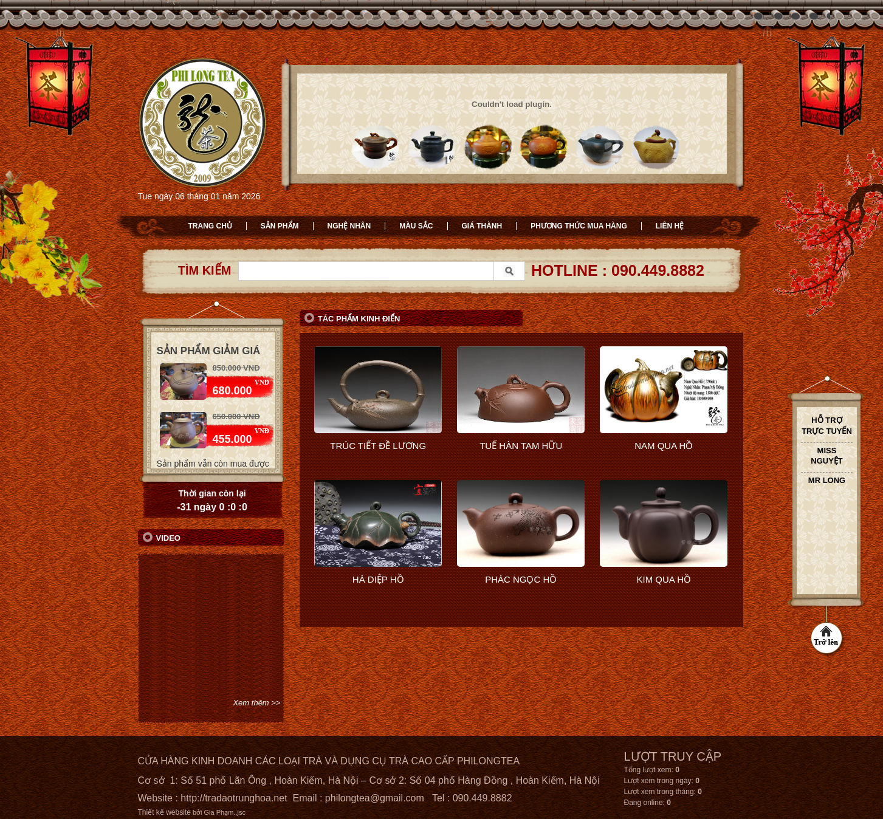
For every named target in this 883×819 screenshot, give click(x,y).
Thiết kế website (164, 812)
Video (168, 538)
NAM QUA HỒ (663, 445)
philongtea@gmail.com (374, 798)
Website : (159, 798)
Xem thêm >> (256, 702)
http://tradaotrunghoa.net (233, 798)
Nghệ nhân (349, 226)
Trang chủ (210, 226)
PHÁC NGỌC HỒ (521, 579)
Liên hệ (670, 226)
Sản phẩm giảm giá (209, 351)
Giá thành (482, 226)
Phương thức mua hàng (579, 226)
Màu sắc (416, 226)
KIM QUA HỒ (663, 579)
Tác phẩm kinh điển (359, 318)
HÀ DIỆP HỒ (378, 579)
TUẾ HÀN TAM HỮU (520, 445)
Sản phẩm (280, 226)
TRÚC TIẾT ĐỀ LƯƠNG (378, 445)
